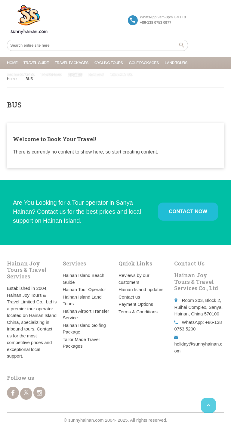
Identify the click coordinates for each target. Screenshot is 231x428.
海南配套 (75, 75)
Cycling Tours (108, 62)
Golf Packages (144, 62)
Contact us (121, 75)
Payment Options (136, 304)
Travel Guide (36, 62)
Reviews (96, 75)
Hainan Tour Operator (84, 289)
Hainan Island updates (141, 289)
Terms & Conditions (138, 311)
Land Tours (176, 62)
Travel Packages (71, 62)
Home (12, 62)
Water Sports (20, 75)
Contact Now (188, 211)
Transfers (50, 75)
